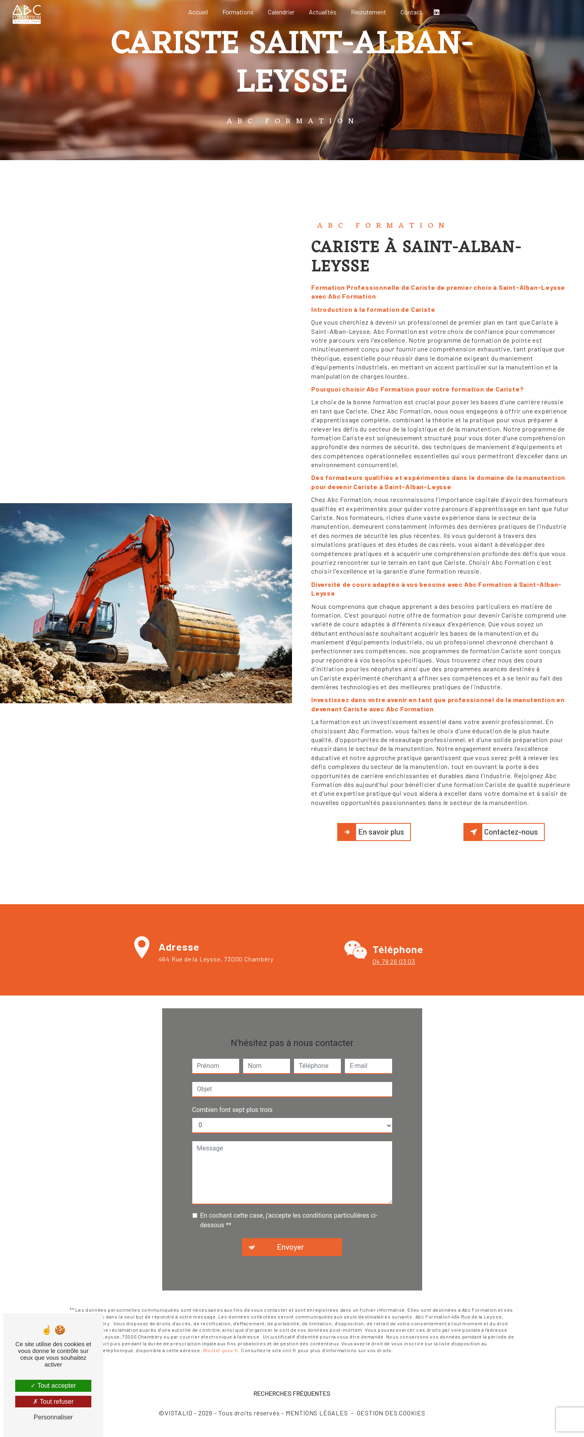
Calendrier (281, 12)
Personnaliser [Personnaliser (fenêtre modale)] (53, 1417)
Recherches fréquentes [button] (292, 1393)
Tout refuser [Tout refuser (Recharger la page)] (53, 1401)
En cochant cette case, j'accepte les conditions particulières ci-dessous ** (289, 1208)
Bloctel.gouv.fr (221, 1338)
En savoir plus (372, 832)
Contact (411, 12)
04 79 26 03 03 (394, 973)
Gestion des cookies (391, 1413)
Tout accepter (53, 1385)
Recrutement (368, 12)
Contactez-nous (502, 832)
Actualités (322, 12)
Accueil (198, 12)
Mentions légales (317, 1413)
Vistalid (178, 1413)
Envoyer (290, 1234)
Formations (238, 12)
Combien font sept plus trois (232, 1098)
